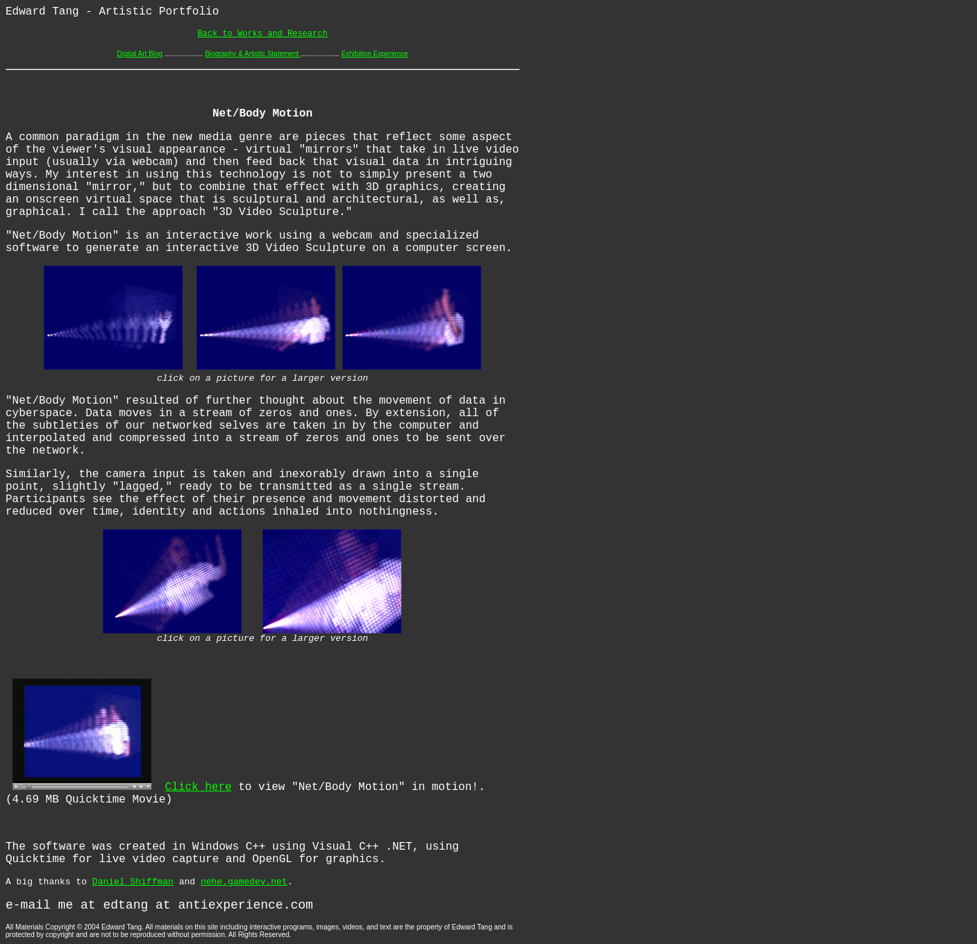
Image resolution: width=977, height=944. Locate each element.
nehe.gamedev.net (244, 882)
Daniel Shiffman (133, 882)
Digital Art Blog (139, 54)
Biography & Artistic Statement (253, 54)
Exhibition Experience (374, 54)
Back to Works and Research (262, 34)
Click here (198, 787)
